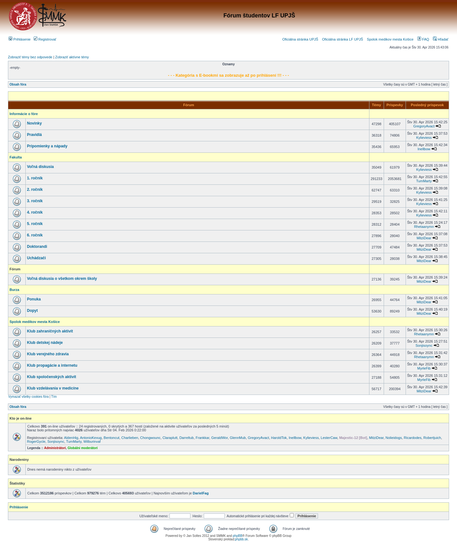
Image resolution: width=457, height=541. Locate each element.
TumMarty (424, 181)
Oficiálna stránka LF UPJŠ (342, 39)
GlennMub (238, 438)
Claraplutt (169, 438)
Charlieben (129, 438)
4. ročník (35, 212)
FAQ (423, 39)
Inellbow (424, 149)
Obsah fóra (18, 84)
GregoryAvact (423, 126)
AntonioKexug (91, 438)
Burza (14, 290)
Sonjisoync (423, 345)
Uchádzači (36, 258)
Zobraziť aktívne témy (72, 57)
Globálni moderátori (83, 448)
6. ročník (35, 235)
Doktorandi (37, 246)
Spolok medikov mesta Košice (390, 39)
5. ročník (35, 224)
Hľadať (440, 39)
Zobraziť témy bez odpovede (30, 57)
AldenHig (71, 438)
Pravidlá (34, 134)
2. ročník (35, 189)
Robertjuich (432, 438)
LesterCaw (329, 438)
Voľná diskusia (40, 166)
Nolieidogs (394, 438)
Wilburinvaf (92, 441)
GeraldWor (219, 438)
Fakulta (16, 157)
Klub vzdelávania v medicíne (53, 388)
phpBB (237, 536)
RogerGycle (36, 441)
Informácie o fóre (24, 114)
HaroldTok (279, 438)
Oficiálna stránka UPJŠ (300, 39)
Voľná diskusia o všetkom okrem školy (62, 278)
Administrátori (55, 448)
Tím (53, 396)
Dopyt (32, 310)
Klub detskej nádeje (45, 342)
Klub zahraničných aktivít (50, 331)
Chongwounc (150, 438)
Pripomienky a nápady (47, 146)
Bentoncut (112, 438)
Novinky (34, 123)
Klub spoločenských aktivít (51, 377)
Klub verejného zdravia (48, 354)
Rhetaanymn (424, 227)
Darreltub (186, 438)
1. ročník (35, 178)
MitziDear (424, 238)
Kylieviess (424, 137)
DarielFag (201, 493)
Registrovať (45, 39)
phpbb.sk (241, 539)
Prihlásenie (19, 39)
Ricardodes (412, 438)
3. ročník (35, 201)
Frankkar (202, 438)
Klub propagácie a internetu (52, 365)
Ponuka (34, 299)
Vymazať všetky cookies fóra (28, 396)
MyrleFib (424, 368)
